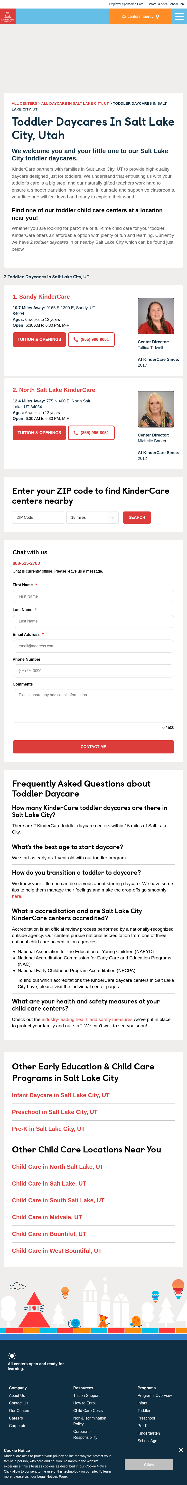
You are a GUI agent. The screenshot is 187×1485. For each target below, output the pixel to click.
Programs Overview (155, 1395)
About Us (17, 1395)
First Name (93, 593)
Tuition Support (86, 1395)
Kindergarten (149, 1433)
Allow (149, 1464)
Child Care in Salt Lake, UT (49, 1183)
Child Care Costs (88, 1411)
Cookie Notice (96, 1466)
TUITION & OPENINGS (39, 339)
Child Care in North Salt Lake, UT (57, 1166)
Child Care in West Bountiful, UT (57, 1250)
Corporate (17, 1426)
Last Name (93, 618)
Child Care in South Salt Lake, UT (58, 1200)
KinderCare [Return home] (8, 16)
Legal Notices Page (52, 1476)
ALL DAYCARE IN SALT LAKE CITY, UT (75, 103)
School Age (147, 1441)
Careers (16, 1418)
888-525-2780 (26, 563)
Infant (142, 1403)
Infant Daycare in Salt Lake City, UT (61, 1095)
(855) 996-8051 (91, 339)
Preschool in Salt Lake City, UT (55, 1112)
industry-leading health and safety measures (87, 1019)
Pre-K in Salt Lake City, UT (48, 1128)
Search (137, 517)
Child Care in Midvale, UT (47, 1217)
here (16, 896)
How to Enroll (84, 1403)
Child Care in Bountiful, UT (49, 1234)
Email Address (93, 642)
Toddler (144, 1411)
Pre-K (143, 1426)
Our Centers (19, 1411)
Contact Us (18, 1403)
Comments (23, 684)
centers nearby (138, 16)
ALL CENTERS (24, 103)
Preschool (146, 1418)
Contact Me (93, 747)
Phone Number (93, 667)
